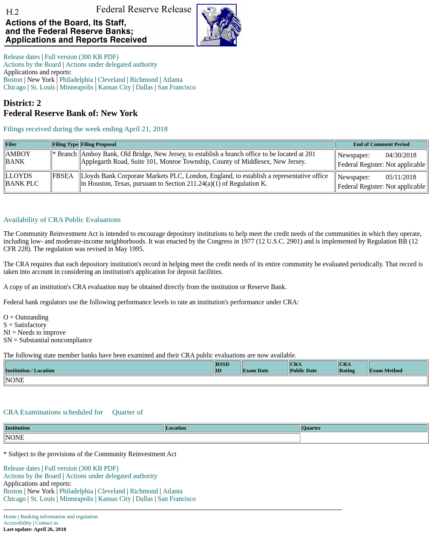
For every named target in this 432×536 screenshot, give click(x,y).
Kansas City (114, 87)
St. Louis (43, 87)
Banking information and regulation (59, 517)
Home (9, 517)
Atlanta (173, 79)
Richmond (144, 79)
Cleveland (111, 79)
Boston (12, 79)
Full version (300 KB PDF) (82, 56)
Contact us (46, 523)
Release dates (21, 56)
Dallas (144, 87)
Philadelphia (76, 79)
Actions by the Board (32, 64)
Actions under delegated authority (111, 64)
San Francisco (177, 87)
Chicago (14, 87)
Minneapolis (77, 87)
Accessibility (17, 523)
